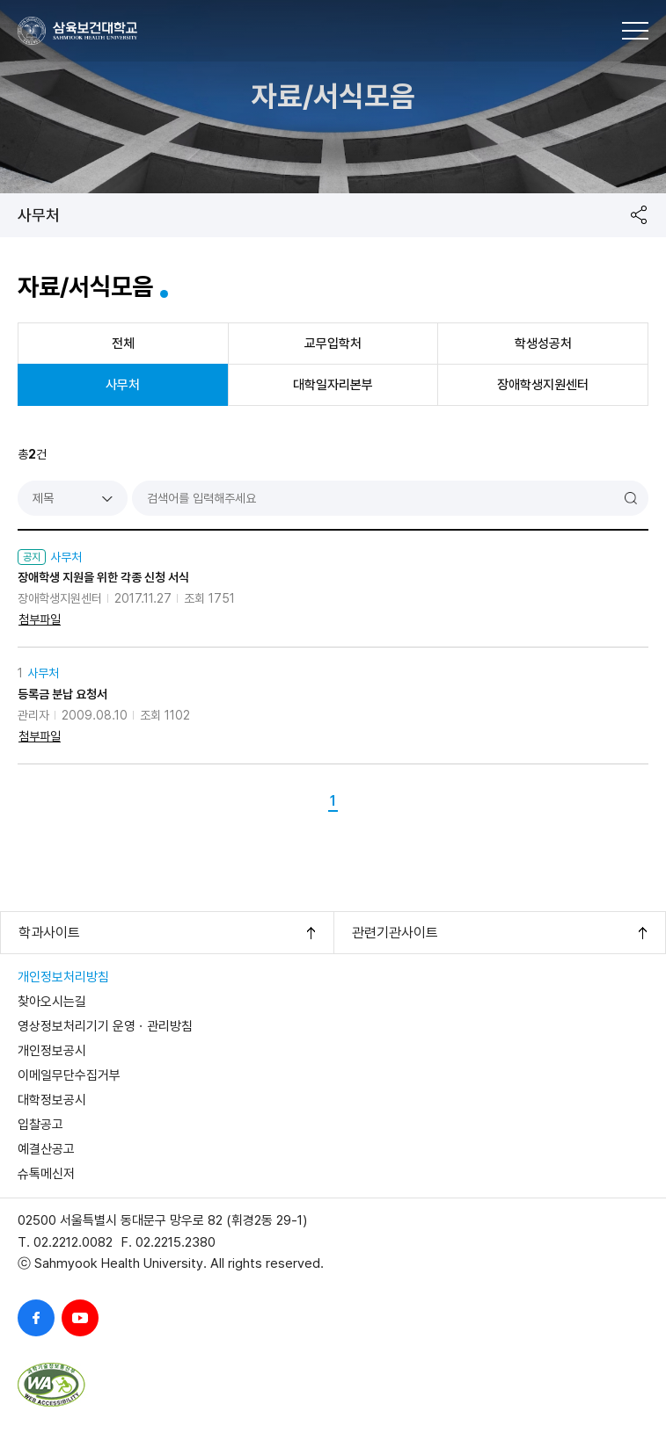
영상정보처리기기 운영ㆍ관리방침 (105, 1026)
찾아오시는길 (52, 1002)
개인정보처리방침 (63, 977)
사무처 (39, 215)
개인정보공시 (52, 1051)
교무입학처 (333, 343)
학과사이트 (49, 932)
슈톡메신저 (46, 1174)
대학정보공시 (52, 1100)
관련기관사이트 (395, 932)
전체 (123, 343)
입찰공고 (40, 1125)
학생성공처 (543, 343)
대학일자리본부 (333, 385)
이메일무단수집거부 (69, 1075)
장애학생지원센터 (543, 385)
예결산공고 (46, 1149)
